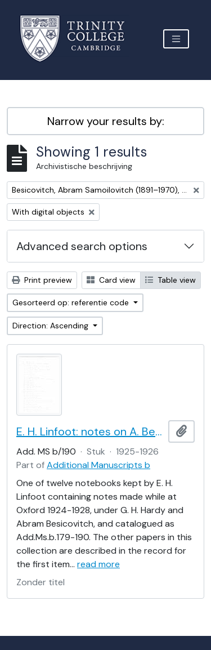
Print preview (42, 280)
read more (98, 564)
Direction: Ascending (51, 325)
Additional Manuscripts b (98, 465)
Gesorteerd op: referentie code (71, 302)
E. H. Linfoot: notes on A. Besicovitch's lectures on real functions (90, 431)
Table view (170, 280)
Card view (111, 280)
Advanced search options (81, 246)
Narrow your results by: (105, 121)
